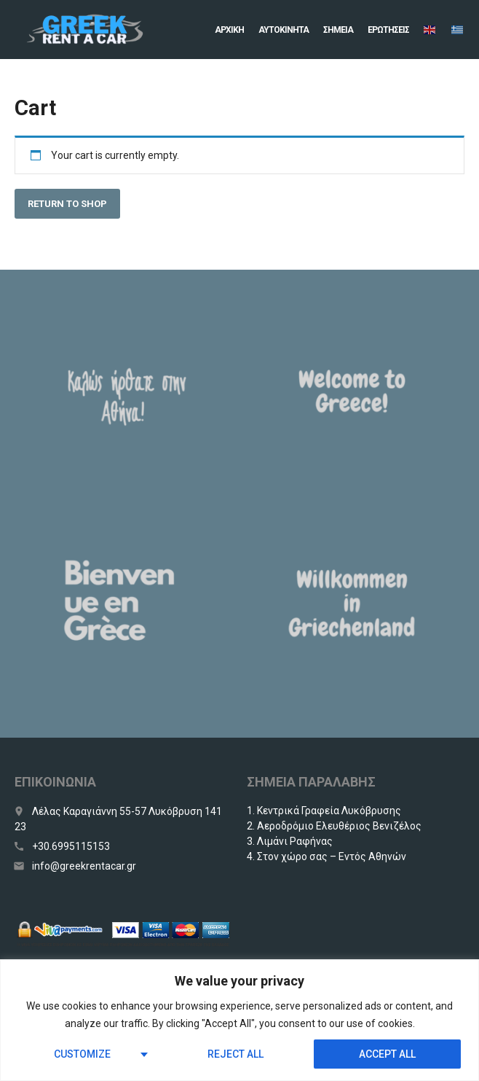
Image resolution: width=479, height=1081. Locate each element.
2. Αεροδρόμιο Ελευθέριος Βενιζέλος (334, 826)
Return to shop (67, 203)
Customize (82, 1054)
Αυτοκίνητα (283, 30)
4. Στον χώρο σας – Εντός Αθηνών (326, 856)
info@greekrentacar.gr (84, 866)
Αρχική (229, 30)
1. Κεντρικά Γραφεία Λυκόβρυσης (324, 810)
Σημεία (338, 30)
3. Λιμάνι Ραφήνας (290, 841)
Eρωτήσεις (388, 30)
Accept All (387, 1054)
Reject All (235, 1054)
